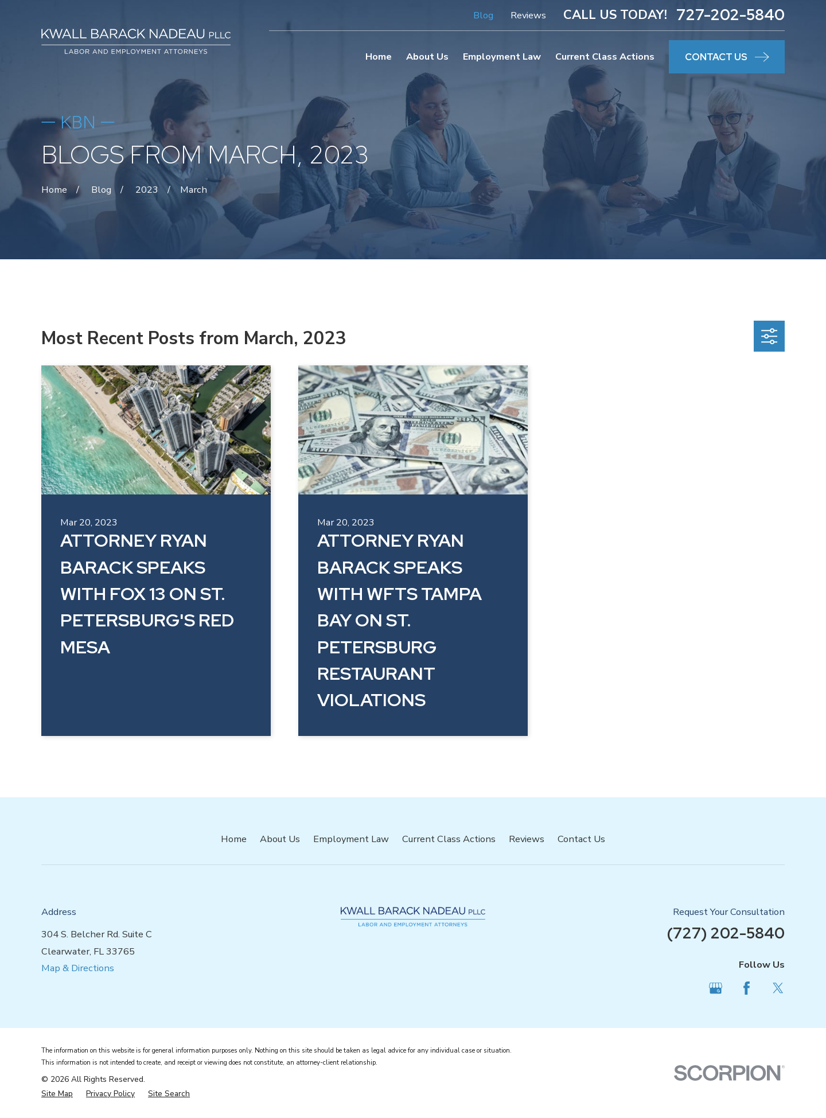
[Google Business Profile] (715, 988)
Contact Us (581, 839)
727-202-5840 (730, 14)
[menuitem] (57, 1094)
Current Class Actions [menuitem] (604, 56)
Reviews (528, 15)
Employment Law (351, 839)
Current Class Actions (449, 839)
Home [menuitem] (378, 56)
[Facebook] (746, 988)
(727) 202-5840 (726, 933)
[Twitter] (778, 988)
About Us (280, 839)
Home (234, 839)
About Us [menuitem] (427, 56)
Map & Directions (77, 968)
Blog (483, 15)
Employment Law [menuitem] (502, 56)
